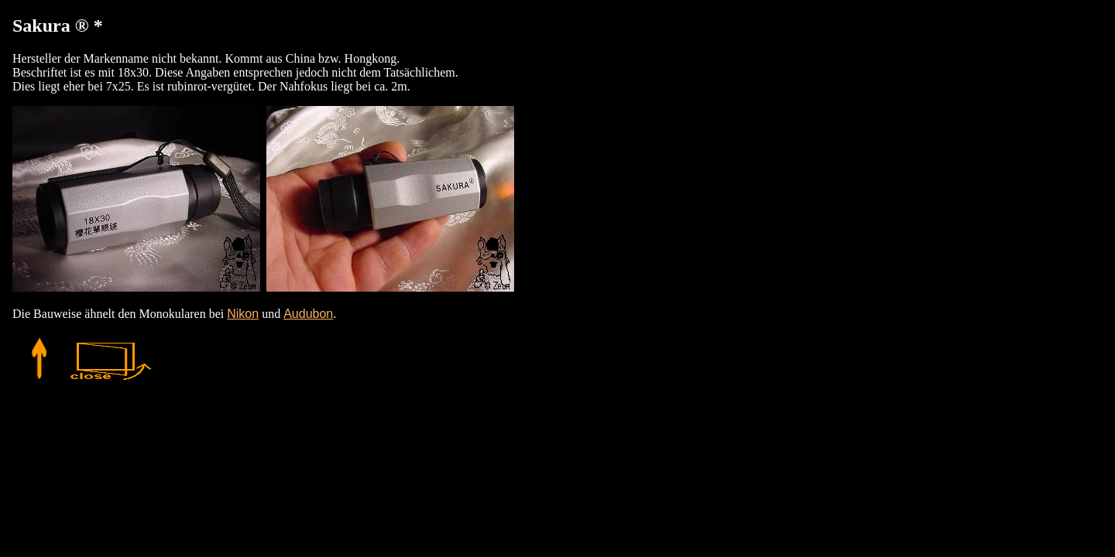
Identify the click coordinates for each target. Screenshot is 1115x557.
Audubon (308, 313)
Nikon (243, 313)
